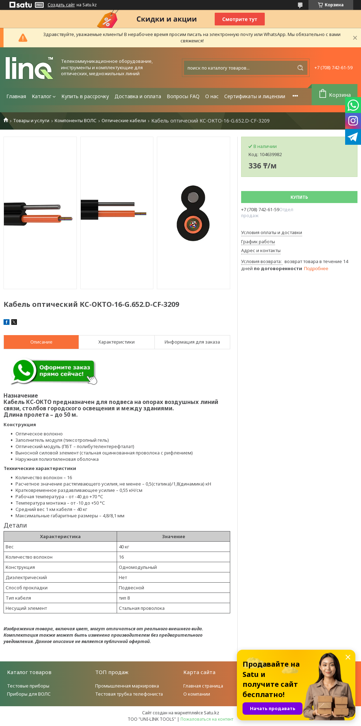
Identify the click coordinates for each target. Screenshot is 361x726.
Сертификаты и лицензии (254, 96)
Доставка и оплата (138, 96)
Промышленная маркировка (127, 686)
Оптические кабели (124, 121)
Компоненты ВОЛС (76, 121)
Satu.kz (211, 712)
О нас (212, 96)
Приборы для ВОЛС (29, 694)
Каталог (41, 96)
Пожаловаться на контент (206, 719)
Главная (16, 96)
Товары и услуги (31, 121)
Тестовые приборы (28, 686)
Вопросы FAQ (183, 96)
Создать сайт (61, 4)
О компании (196, 694)
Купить (299, 197)
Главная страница (203, 686)
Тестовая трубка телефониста (129, 694)
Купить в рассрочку (85, 96)
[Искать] (300, 68)
